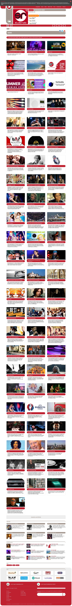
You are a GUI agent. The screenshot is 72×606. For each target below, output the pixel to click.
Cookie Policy (24, 595)
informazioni (9, 565)
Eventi (42, 6)
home (8, 28)
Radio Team (50, 6)
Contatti (23, 591)
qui (36, 3)
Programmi (38, 6)
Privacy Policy (24, 593)
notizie (17, 565)
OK (70, 1)
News (46, 6)
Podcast (64, 6)
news (14, 565)
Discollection (59, 6)
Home (8, 591)
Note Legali (23, 592)
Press (54, 6)
